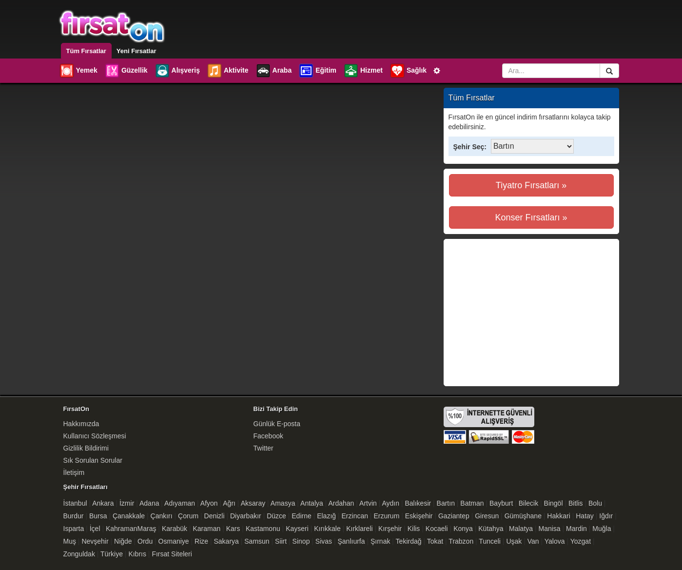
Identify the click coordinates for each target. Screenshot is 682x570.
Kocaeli (437, 528)
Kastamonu (263, 528)
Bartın (446, 503)
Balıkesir (418, 503)
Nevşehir (94, 541)
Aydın (391, 503)
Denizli (214, 516)
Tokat (435, 541)
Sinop (301, 541)
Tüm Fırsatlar (86, 51)
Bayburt (501, 503)
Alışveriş (177, 71)
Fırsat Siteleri (172, 554)
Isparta (73, 528)
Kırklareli (359, 528)
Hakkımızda (81, 424)
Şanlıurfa (351, 541)
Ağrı (229, 503)
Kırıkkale (327, 528)
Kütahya (490, 528)
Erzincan (355, 516)
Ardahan (341, 503)
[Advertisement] (531, 312)
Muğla (601, 528)
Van (533, 541)
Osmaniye (173, 541)
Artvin (368, 503)
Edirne (301, 516)
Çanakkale (129, 516)
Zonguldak (79, 554)
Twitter (263, 448)
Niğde (123, 541)
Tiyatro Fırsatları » (531, 185)
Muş (69, 541)
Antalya (311, 503)
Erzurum (386, 516)
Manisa (550, 528)
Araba (273, 71)
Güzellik (126, 71)
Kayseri (297, 528)
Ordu (145, 541)
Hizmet (363, 71)
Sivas (323, 541)
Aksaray (253, 503)
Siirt (281, 541)
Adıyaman (179, 503)
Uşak (514, 541)
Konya (463, 528)
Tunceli (490, 541)
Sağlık (408, 71)
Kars (233, 528)
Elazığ (326, 516)
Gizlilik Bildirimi (86, 448)
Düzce (276, 516)
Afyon (209, 503)
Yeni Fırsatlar (136, 51)
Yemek (78, 71)
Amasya (283, 503)
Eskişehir (419, 516)
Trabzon (460, 541)
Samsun (256, 541)
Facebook (268, 436)
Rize (201, 541)
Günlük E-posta (277, 424)
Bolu (595, 503)
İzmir (126, 503)
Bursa (98, 516)
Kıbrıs (137, 554)
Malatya (521, 528)
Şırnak (380, 541)
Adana (149, 503)
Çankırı (162, 516)
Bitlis (575, 503)
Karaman (206, 528)
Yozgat (580, 541)
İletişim (74, 472)
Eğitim (317, 71)
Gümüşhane (523, 516)
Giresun (487, 516)
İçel (95, 528)
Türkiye (111, 554)
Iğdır (606, 516)
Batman (472, 503)
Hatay (585, 516)
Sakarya (226, 541)
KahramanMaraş (131, 528)
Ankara (103, 503)
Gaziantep (453, 516)
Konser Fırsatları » (531, 217)
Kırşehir (390, 528)
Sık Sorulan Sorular (92, 460)
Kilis (414, 528)
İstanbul (75, 503)
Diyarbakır (245, 516)
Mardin (576, 528)
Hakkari (558, 516)
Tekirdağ (409, 541)
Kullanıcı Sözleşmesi (94, 436)
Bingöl (553, 503)
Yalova (555, 541)
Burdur (73, 516)
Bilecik (528, 503)
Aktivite (228, 71)
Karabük (174, 528)
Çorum (188, 516)
